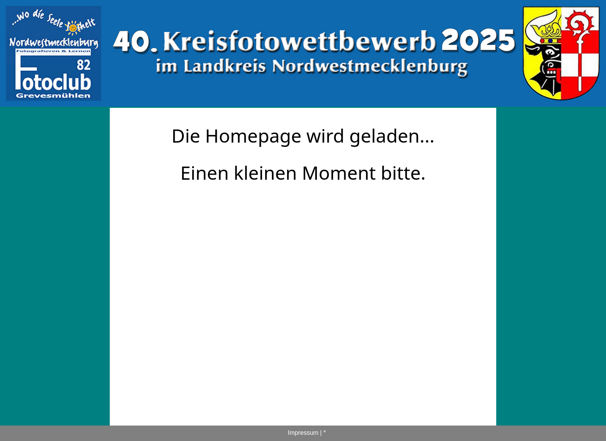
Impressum (303, 432)
